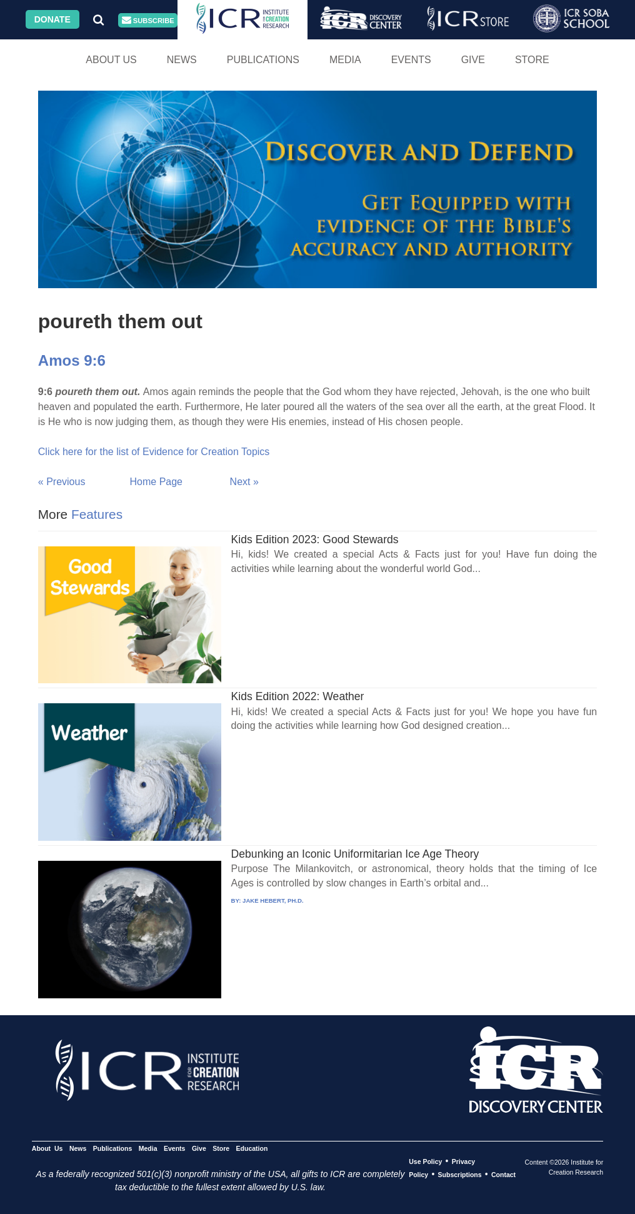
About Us (111, 59)
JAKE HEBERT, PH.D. (273, 900)
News (182, 59)
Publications (263, 59)
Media (345, 59)
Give (473, 59)
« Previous (62, 481)
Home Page (156, 481)
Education (252, 1148)
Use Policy (425, 1161)
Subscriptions (460, 1174)
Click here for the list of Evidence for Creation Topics (154, 451)
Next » (244, 481)
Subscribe (148, 20)
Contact (503, 1174)
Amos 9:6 (72, 360)
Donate (52, 19)
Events (411, 59)
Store (532, 59)
